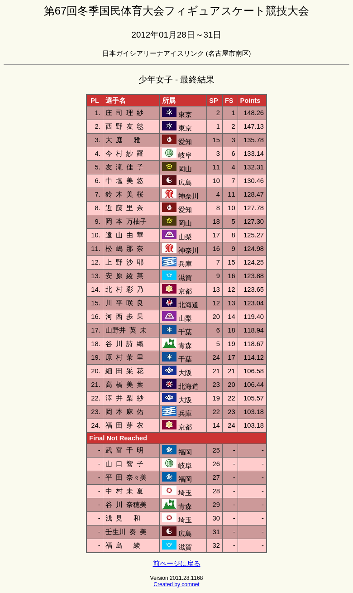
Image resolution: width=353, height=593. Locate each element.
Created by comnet (176, 584)
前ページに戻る (176, 563)
